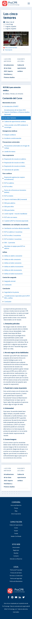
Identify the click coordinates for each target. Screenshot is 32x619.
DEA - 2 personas (9, 242)
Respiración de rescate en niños (14, 162)
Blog (16, 511)
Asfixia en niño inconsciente (13, 270)
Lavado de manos (9, 151)
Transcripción (8, 50)
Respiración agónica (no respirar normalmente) (14, 178)
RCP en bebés (8, 196)
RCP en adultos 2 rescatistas (13, 232)
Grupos (16, 530)
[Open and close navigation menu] (29, 3)
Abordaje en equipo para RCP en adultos (14, 247)
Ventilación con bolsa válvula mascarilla (17, 228)
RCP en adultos (9, 183)
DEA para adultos (9, 203)
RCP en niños (8, 186)
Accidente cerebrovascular (12, 138)
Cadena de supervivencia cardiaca (15, 121)
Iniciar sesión (16, 547)
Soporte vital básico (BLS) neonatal (15, 199)
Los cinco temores (10, 118)
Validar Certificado (16, 536)
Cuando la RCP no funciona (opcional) (16, 221)
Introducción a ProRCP (11, 106)
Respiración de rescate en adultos (15, 159)
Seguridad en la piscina (11, 292)
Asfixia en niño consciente (12, 259)
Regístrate (16, 550)
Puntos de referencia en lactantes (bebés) (15, 191)
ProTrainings (5, 606)
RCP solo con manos (10, 217)
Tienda (16, 533)
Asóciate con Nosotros (16, 559)
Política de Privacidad (16, 570)
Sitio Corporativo (16, 514)
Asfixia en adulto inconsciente (13, 266)
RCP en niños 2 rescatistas (12, 235)
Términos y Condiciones (16, 575)
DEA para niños (9, 206)
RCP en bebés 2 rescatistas (13, 239)
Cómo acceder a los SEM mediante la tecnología (16, 126)
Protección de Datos (16, 573)
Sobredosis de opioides (11, 170)
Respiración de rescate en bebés (14, 166)
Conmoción (8, 285)
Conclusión (7, 301)
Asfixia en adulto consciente (13, 256)
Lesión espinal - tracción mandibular (15, 214)
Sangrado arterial (9, 281)
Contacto (16, 556)
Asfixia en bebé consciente (12, 263)
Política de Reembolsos (16, 581)
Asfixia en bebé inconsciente (13, 274)
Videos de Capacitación (16, 525)
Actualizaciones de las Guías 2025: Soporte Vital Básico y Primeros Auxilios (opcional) (17, 112)
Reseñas (16, 553)
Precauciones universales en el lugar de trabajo (16, 147)
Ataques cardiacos (10, 135)
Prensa (16, 508)
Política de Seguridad (16, 578)
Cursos (16, 528)
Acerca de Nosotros (16, 505)
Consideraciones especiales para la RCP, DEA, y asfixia (17, 297)
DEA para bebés (9, 210)
